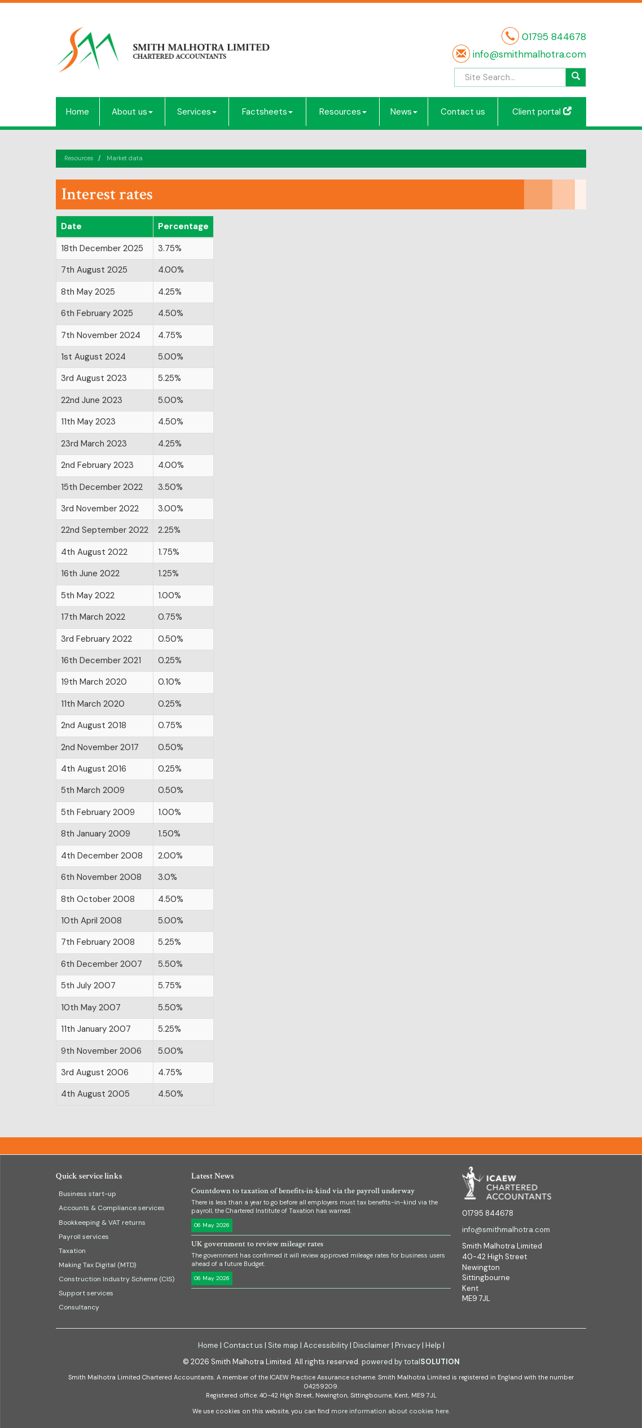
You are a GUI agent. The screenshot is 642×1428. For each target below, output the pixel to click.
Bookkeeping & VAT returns (102, 1222)
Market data (125, 158)
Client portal (541, 111)
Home (77, 111)
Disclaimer (371, 1345)
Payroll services (84, 1236)
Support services (86, 1293)
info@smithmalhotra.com (528, 54)
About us (132, 111)
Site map (283, 1345)
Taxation (72, 1250)
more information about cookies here (389, 1411)
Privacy (407, 1345)
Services (197, 111)
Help (433, 1345)
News (403, 111)
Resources (343, 111)
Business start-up (87, 1193)
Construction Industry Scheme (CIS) (116, 1279)
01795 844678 (554, 36)
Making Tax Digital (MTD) (97, 1264)
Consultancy (79, 1307)
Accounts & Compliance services (112, 1207)
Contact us (463, 111)
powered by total (411, 1361)
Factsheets (267, 111)
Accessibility (326, 1345)
